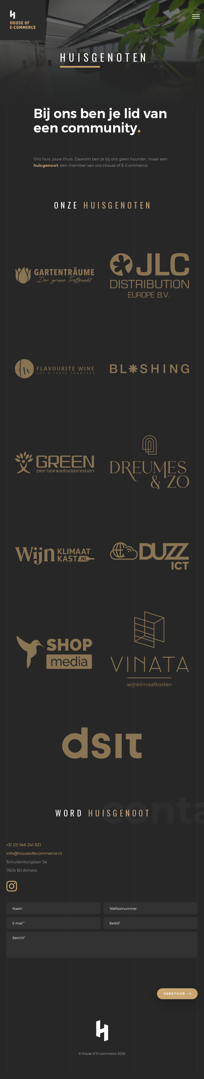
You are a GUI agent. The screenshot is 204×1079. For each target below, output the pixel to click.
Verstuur (176, 999)
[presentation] (46, 975)
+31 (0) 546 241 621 (23, 844)
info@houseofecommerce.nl (34, 853)
